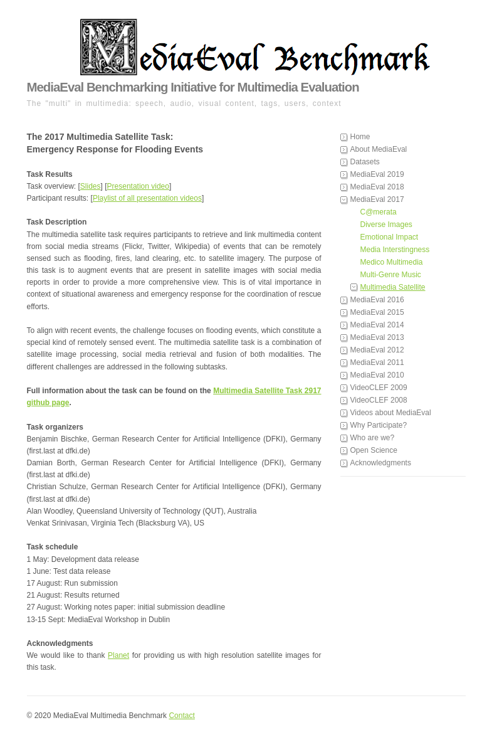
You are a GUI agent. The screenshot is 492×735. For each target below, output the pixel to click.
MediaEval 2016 (377, 299)
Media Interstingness (395, 249)
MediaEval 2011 (377, 362)
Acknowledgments (380, 462)
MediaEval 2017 (377, 199)
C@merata (378, 212)
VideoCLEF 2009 (378, 387)
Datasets (365, 161)
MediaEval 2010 (377, 375)
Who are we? (372, 437)
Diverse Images (386, 224)
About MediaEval (378, 149)
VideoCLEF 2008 (378, 400)
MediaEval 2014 (377, 324)
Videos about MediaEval (390, 412)
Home (360, 136)
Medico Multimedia (391, 262)
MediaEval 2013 (377, 337)
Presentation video (138, 186)
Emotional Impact (389, 237)
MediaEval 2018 (377, 186)
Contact (181, 715)
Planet (118, 655)
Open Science (373, 450)
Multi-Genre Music (390, 274)
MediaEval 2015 (377, 312)
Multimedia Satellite (393, 287)
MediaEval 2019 (377, 174)
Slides (90, 186)
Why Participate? (378, 425)
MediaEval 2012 (377, 350)
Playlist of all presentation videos (147, 198)
